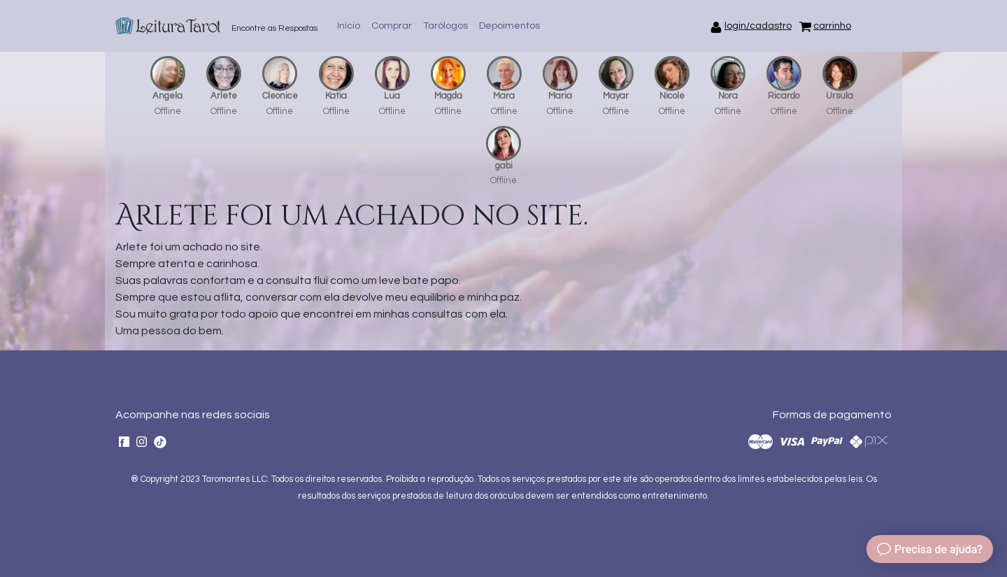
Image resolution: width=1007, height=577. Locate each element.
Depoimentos (509, 26)
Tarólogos (445, 26)
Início (348, 26)
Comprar (391, 26)
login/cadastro (758, 26)
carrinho (832, 26)
